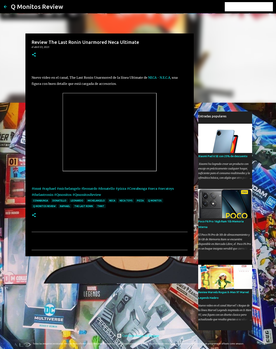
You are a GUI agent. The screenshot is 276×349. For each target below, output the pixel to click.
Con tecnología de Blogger (138, 335)
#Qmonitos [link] (63, 195)
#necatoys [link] (166, 188)
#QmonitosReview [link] (86, 195)
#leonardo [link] (89, 188)
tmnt (100, 206)
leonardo (77, 200)
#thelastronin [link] (42, 195)
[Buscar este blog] (252, 6)
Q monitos (155, 200)
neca (112, 200)
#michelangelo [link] (69, 188)
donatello (59, 200)
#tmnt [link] (36, 188)
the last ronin (83, 206)
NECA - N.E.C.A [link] (159, 77)
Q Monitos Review (37, 6)
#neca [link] (152, 188)
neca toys (126, 200)
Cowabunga (40, 200)
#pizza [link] (121, 188)
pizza (140, 200)
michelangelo (96, 200)
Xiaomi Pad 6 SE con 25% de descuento (222, 156)
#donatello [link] (106, 188)
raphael (65, 206)
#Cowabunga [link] (137, 188)
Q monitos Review (44, 206)
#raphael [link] (49, 188)
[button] (34, 55)
